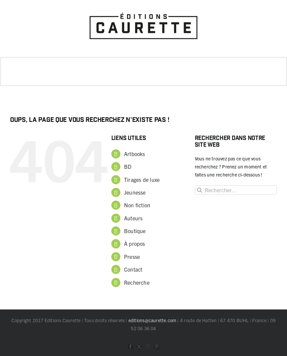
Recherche (137, 282)
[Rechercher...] (236, 190)
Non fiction (137, 205)
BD (127, 166)
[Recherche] (200, 190)
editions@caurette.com (152, 320)
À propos (134, 243)
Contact (133, 269)
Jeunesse (135, 192)
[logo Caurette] (143, 11)
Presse (132, 256)
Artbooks (134, 153)
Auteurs (133, 218)
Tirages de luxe (142, 179)
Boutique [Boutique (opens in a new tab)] (135, 230)
